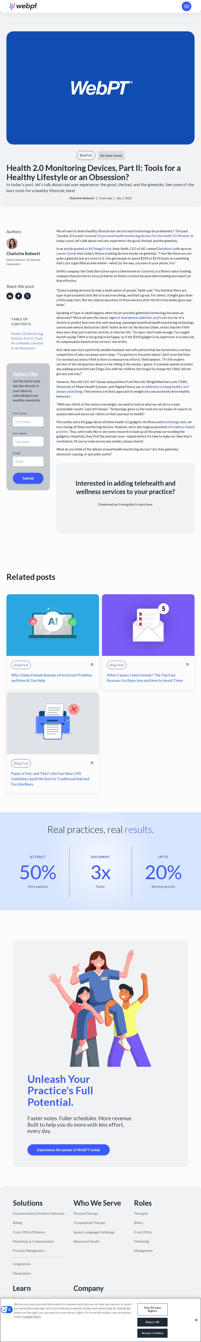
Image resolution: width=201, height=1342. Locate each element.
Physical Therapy (86, 1213)
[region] (100, 1320)
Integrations (22, 1264)
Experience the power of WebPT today (68, 1149)
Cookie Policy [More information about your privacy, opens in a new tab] (32, 1316)
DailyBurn (164, 249)
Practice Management (28, 1250)
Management (143, 1250)
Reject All (152, 1322)
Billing (17, 1223)
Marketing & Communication (33, 1241)
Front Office (143, 1232)
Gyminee (147, 271)
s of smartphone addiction (133, 317)
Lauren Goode (66, 253)
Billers (138, 1223)
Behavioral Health (86, 1241)
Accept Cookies (152, 1333)
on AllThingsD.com (97, 249)
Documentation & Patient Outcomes (38, 1213)
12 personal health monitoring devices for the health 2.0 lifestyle (143, 236)
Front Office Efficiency (29, 1232)
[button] (186, 6)
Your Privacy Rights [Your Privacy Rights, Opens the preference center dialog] (152, 1309)
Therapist (141, 1213)
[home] (24, 6)
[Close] (196, 1320)
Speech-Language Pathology (94, 1232)
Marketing (141, 1241)
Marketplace (22, 1273)
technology (171, 422)
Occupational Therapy (89, 1223)
